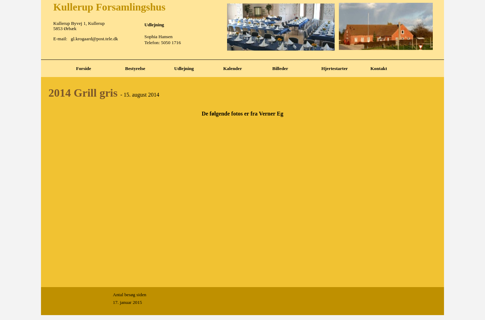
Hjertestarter (334, 68)
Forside (83, 68)
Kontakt (378, 68)
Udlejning (184, 68)
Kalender (232, 68)
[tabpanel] (97, 34)
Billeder (280, 68)
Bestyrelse (135, 68)
